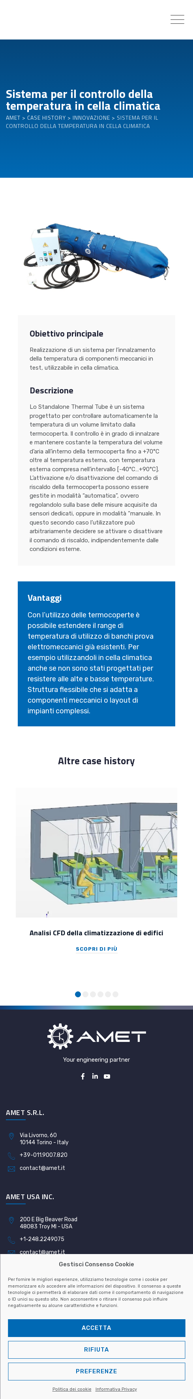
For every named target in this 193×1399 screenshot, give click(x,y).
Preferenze (96, 1371)
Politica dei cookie (72, 1389)
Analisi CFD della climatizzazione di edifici (96, 932)
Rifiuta (96, 1349)
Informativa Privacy (116, 1389)
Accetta (96, 1327)
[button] (78, 994)
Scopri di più (97, 949)
